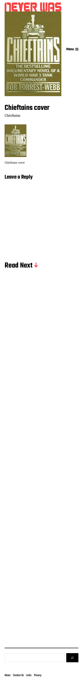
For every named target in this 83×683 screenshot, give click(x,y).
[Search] (72, 657)
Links (28, 675)
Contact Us (18, 675)
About (7, 675)
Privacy (37, 675)
